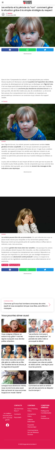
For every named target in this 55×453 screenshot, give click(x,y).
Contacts (17, 414)
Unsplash (3, 141)
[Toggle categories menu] (2, 2)
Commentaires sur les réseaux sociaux (33, 432)
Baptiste (10, 13)
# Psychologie (14, 265)
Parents (5, 101)
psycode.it (17, 417)
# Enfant (5, 265)
